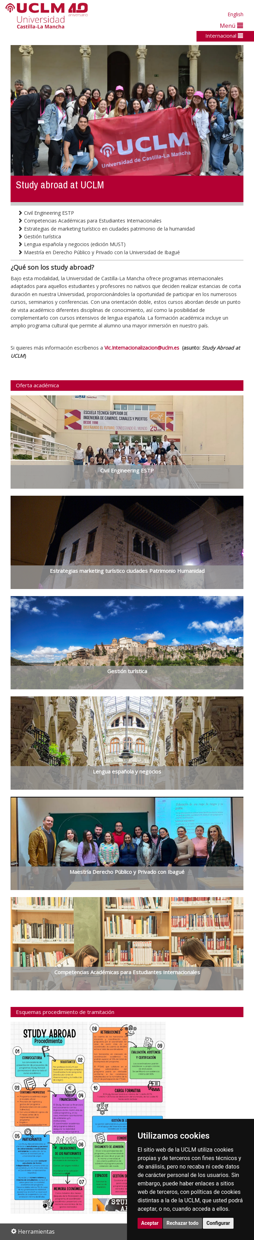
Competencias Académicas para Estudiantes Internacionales (90, 220)
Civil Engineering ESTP (46, 212)
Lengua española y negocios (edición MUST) (72, 244)
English (235, 14)
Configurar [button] (218, 1223)
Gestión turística (39, 236)
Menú (231, 25)
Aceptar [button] (150, 1223)
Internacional (224, 35)
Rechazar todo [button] (183, 1223)
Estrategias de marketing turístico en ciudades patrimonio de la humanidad (106, 228)
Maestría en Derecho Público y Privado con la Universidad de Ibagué (99, 252)
